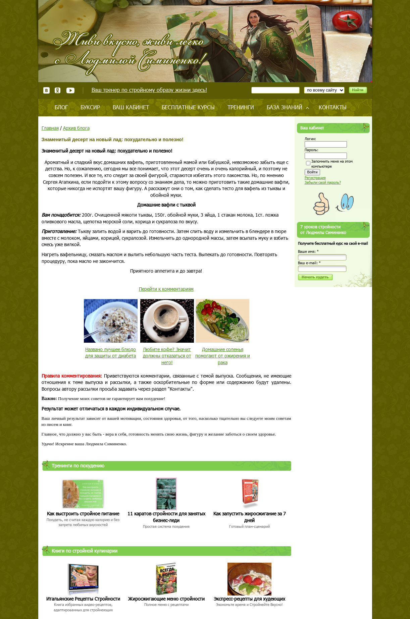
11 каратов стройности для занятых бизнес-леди (166, 516)
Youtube (70, 90)
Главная (50, 128)
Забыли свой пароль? (323, 182)
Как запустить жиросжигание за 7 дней (249, 516)
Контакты (333, 107)
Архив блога (76, 128)
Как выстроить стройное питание (83, 513)
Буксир (90, 107)
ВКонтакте (46, 90)
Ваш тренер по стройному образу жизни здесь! (149, 89)
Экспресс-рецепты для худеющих (249, 599)
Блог (61, 107)
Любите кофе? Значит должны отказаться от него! (167, 355)
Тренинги (240, 107)
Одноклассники (58, 90)
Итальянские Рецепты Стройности (83, 599)
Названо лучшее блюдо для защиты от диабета (110, 352)
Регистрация (315, 177)
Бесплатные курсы (188, 107)
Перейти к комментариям (166, 289)
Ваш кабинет (131, 107)
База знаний (284, 107)
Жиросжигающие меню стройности (166, 599)
